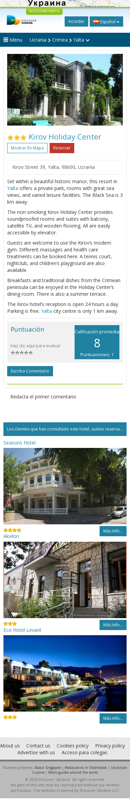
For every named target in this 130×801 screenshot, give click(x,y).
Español (106, 21)
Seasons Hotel (19, 442)
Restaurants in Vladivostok (86, 767)
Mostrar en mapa (27, 148)
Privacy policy (110, 745)
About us (10, 745)
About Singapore (48, 767)
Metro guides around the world (73, 772)
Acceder (76, 21)
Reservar (61, 148)
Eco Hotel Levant (22, 630)
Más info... (113, 531)
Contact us (38, 745)
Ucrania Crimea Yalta (60, 40)
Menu (12, 40)
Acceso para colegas (84, 752)
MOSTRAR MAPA (44, 10)
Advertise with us (36, 752)
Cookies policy (73, 745)
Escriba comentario (30, 371)
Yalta (12, 188)
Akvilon (11, 536)
